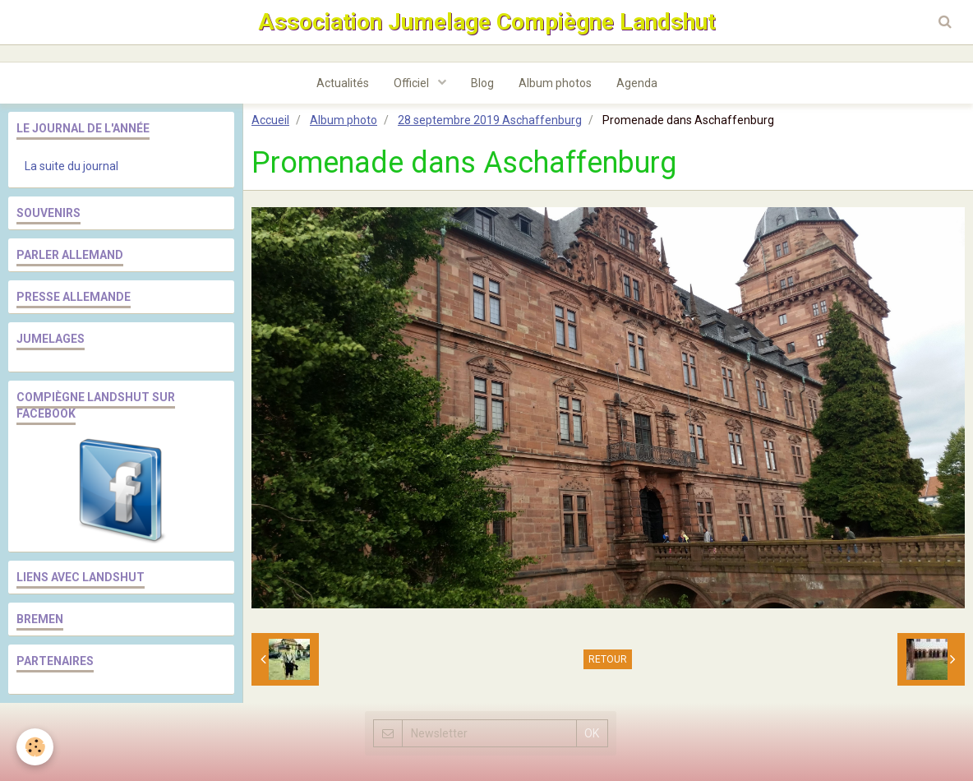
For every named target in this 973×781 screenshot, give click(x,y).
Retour (607, 659)
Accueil (270, 120)
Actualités (342, 83)
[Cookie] (34, 746)
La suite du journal (71, 166)
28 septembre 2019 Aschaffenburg (490, 120)
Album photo (343, 120)
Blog (482, 83)
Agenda (636, 83)
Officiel (412, 83)
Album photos (555, 83)
